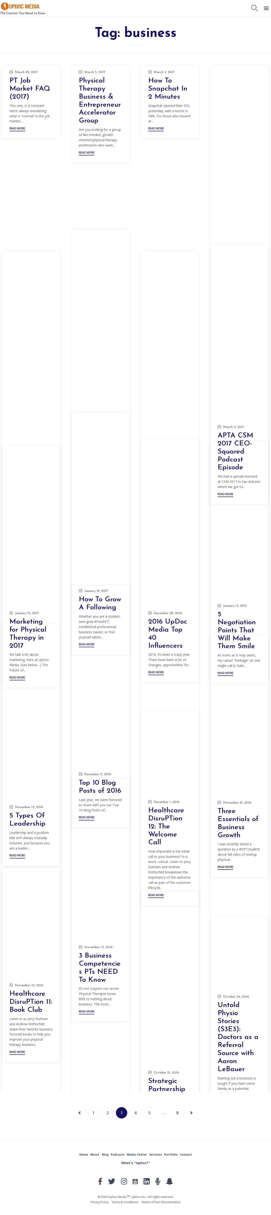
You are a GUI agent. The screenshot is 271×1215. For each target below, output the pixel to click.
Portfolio (171, 1155)
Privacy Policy (100, 1202)
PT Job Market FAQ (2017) (29, 89)
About (94, 1155)
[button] (17, 129)
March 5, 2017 (94, 72)
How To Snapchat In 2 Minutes (167, 89)
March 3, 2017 (164, 72)
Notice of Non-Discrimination (161, 1202)
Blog (105, 1155)
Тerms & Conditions (124, 1202)
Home (83, 1155)
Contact (186, 1155)
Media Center (137, 1155)
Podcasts (118, 1155)
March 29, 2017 (26, 72)
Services (155, 1155)
